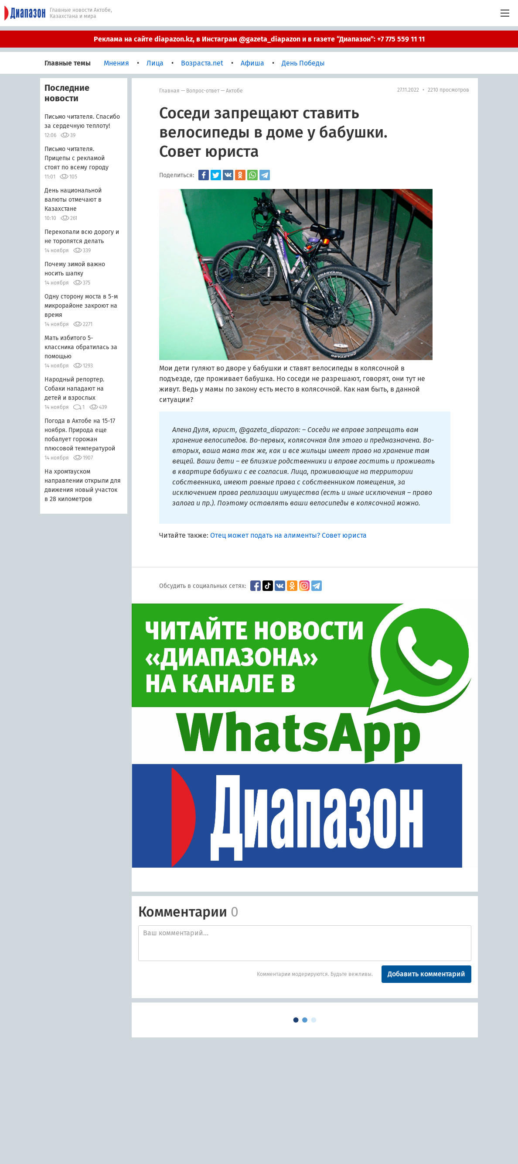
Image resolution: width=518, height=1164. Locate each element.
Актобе (234, 91)
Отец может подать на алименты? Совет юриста (288, 535)
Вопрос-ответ (202, 91)
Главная (169, 91)
